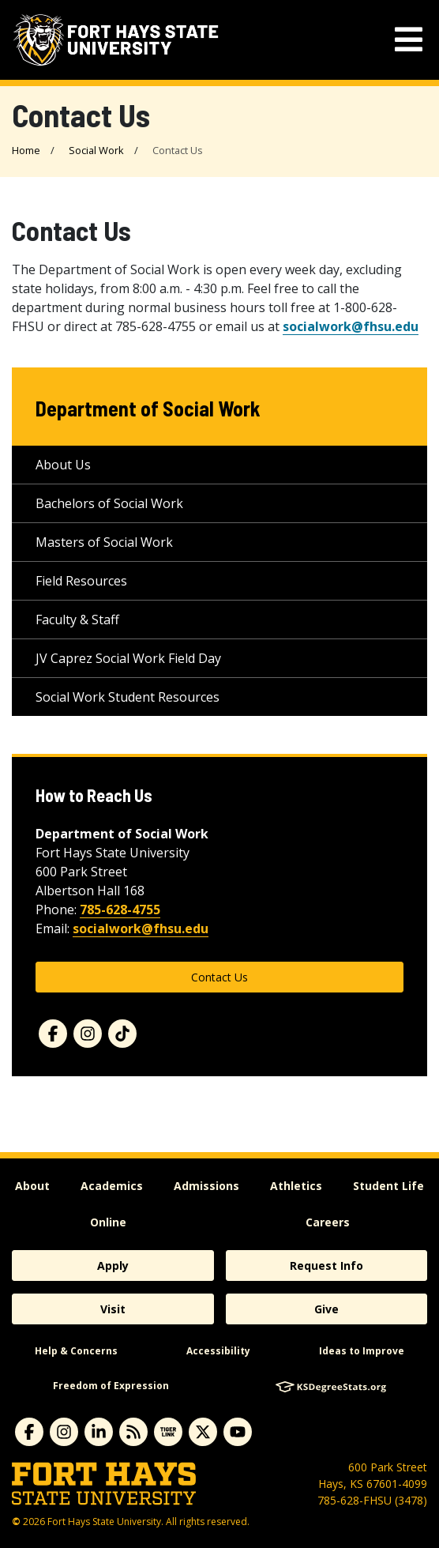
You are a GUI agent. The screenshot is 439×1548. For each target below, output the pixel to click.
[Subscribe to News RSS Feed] (133, 1431)
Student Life (388, 1185)
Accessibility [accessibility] (218, 1351)
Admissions (206, 1185)
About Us (63, 464)
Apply (113, 1265)
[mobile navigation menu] (408, 40)
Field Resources (81, 580)
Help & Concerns (76, 1351)
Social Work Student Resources (128, 697)
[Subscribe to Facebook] (29, 1431)
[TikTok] (122, 1033)
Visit (113, 1308)
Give (326, 1308)
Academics (112, 1185)
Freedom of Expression (111, 1385)
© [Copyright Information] (16, 1521)
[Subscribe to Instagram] (64, 1431)
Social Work (96, 150)
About (32, 1185)
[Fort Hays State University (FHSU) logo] (116, 39)
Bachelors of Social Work (109, 503)
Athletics (296, 1185)
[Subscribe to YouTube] (237, 1431)
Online (108, 1222)
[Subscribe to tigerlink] (168, 1431)
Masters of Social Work (104, 542)
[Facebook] (53, 1033)
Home (26, 150)
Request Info (326, 1265)
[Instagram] (87, 1033)
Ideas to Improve (361, 1351)
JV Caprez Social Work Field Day (128, 658)
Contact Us (219, 977)
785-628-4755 (120, 909)
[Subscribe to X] (203, 1431)
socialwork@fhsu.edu (350, 326)
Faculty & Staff (77, 619)
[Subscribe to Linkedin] (98, 1431)
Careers (328, 1222)
